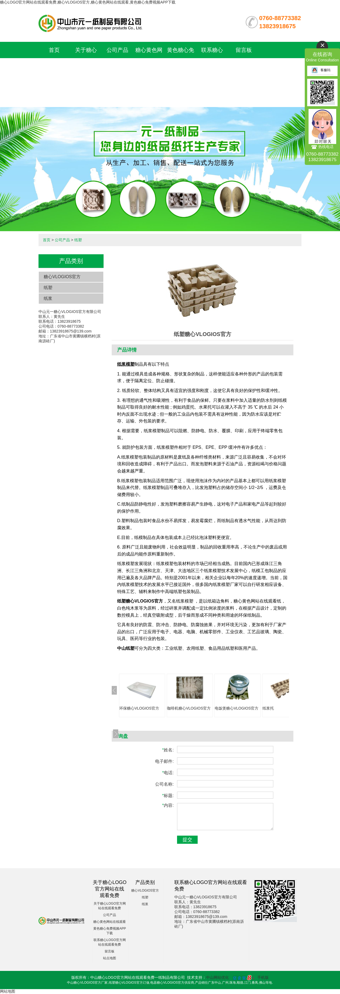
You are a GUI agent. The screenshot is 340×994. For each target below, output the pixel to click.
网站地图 (7, 991)
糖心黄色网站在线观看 (109, 922)
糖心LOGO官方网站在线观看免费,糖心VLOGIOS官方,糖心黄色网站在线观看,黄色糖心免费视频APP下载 (87, 2)
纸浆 (48, 298)
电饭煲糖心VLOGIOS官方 (236, 708)
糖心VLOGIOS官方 (62, 276)
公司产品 (117, 50)
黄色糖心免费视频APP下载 (180, 66)
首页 (54, 50)
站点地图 (109, 958)
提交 (187, 839)
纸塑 (78, 240)
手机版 (263, 977)
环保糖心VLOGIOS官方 (139, 708)
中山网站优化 (217, 977)
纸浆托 (268, 708)
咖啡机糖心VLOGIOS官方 (189, 708)
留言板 (244, 50)
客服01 (321, 70)
